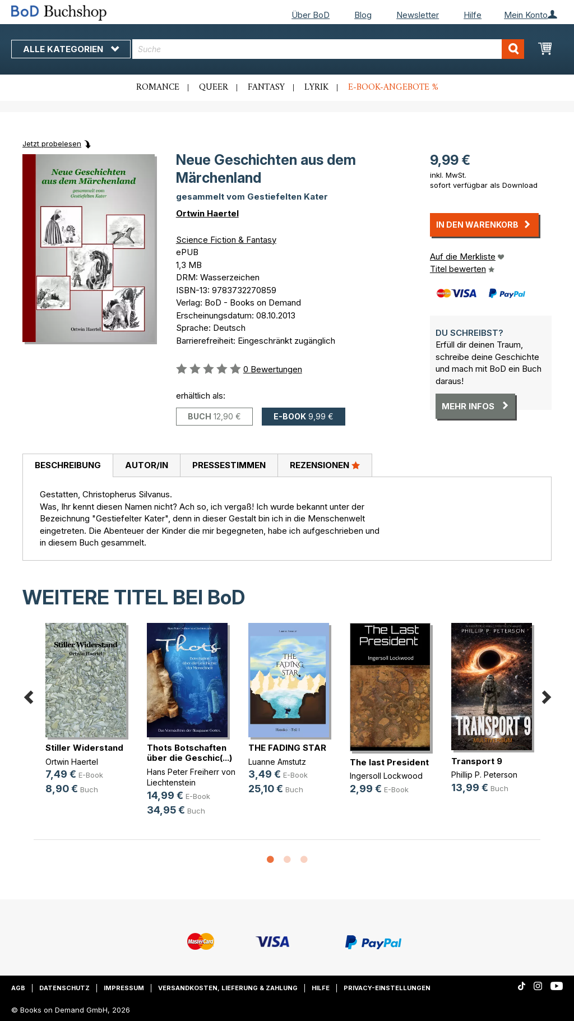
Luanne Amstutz (277, 761)
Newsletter (417, 15)
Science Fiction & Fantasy (226, 239)
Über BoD (310, 15)
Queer (213, 87)
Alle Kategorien (71, 49)
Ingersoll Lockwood (386, 775)
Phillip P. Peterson (484, 774)
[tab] (67, 466)
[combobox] (328, 49)
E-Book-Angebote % (393, 87)
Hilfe (473, 15)
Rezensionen (325, 465)
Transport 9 (476, 761)
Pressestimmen (229, 465)
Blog (363, 15)
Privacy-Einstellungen (387, 988)
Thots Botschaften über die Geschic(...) (189, 752)
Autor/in (146, 465)
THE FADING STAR (287, 747)
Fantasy (266, 87)
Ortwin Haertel (207, 213)
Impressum (124, 988)
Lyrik (316, 87)
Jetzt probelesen (51, 143)
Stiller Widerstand (84, 747)
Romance (157, 87)
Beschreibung (68, 465)
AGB (18, 988)
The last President (389, 762)
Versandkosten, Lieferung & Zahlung (228, 988)
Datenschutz (64, 988)
